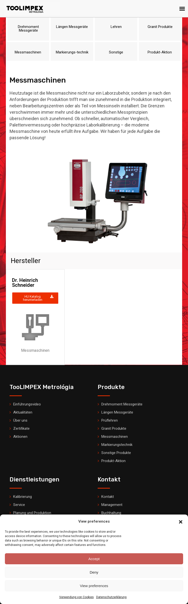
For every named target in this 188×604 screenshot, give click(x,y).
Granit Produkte (113, 428)
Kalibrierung (22, 496)
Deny (94, 572)
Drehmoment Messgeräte (121, 404)
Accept (94, 559)
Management (111, 505)
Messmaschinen (114, 436)
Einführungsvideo (27, 404)
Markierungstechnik (116, 444)
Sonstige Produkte (116, 453)
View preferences (94, 586)
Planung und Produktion (32, 513)
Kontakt (107, 496)
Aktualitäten (22, 412)
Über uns (20, 420)
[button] (180, 521)
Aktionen (20, 436)
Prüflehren (109, 420)
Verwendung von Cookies (76, 597)
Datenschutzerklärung (111, 597)
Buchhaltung (111, 513)
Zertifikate (21, 428)
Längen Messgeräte (117, 412)
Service (19, 505)
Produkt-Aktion (113, 461)
